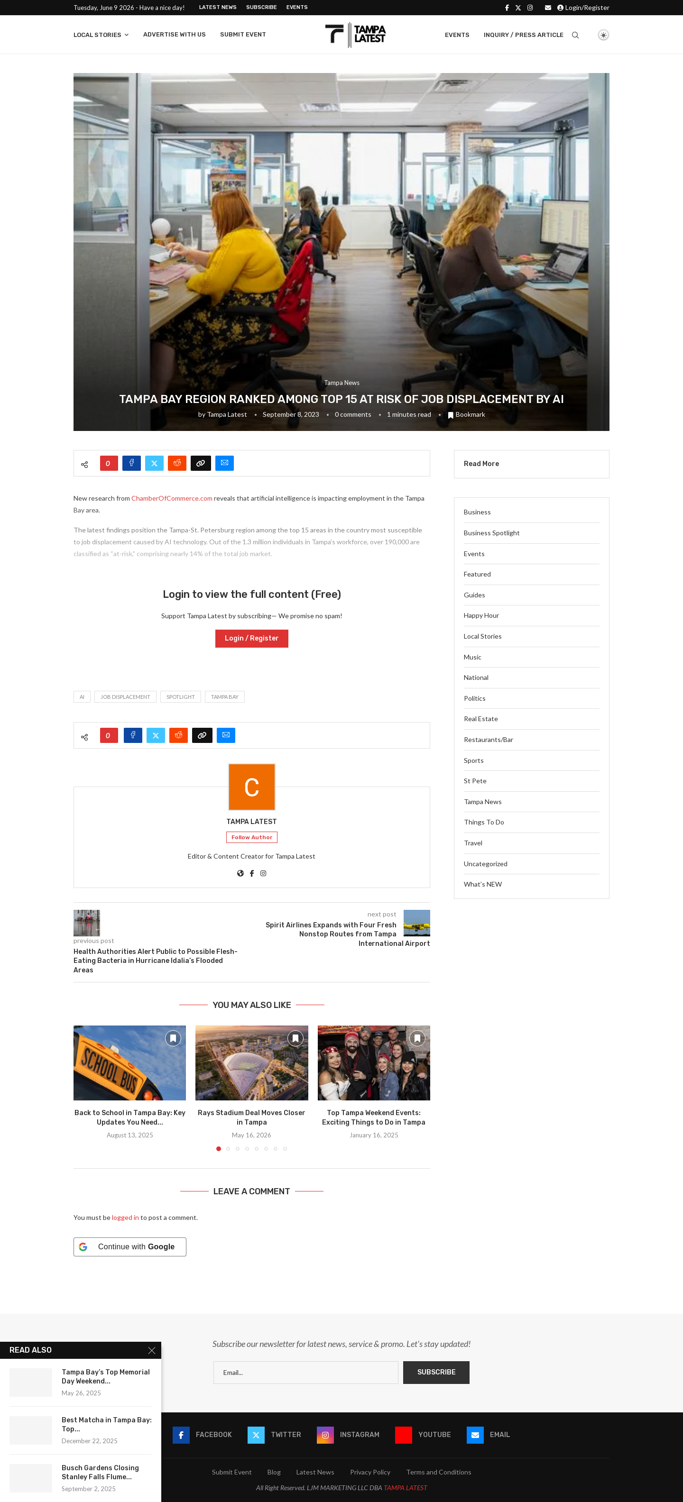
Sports (474, 760)
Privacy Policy (370, 1472)
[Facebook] (507, 7)
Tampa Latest (227, 414)
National (476, 677)
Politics (475, 698)
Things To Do (484, 822)
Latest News (218, 7)
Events (297, 7)
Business (477, 512)
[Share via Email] (224, 463)
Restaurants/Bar (488, 739)
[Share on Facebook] (131, 463)
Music (472, 657)
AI (82, 697)
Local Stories (97, 34)
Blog (274, 1472)
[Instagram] (530, 7)
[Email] (548, 7)
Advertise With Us (174, 34)
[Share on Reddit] (177, 463)
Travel (473, 843)
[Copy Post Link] (201, 463)
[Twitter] (518, 7)
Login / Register (252, 638)
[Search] (575, 35)
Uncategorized (486, 864)
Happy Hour (481, 615)
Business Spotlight (492, 533)
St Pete (475, 781)
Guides (474, 595)
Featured (477, 574)
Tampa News (483, 801)
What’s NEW (483, 884)
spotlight (180, 697)
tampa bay (225, 697)
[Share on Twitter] (154, 463)
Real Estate (481, 718)
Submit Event (243, 34)
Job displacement (125, 697)
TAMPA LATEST (405, 1488)
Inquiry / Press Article (523, 34)
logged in (125, 1217)
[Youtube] (423, 1435)
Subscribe (261, 7)
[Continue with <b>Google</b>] (130, 1246)
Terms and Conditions (438, 1472)
